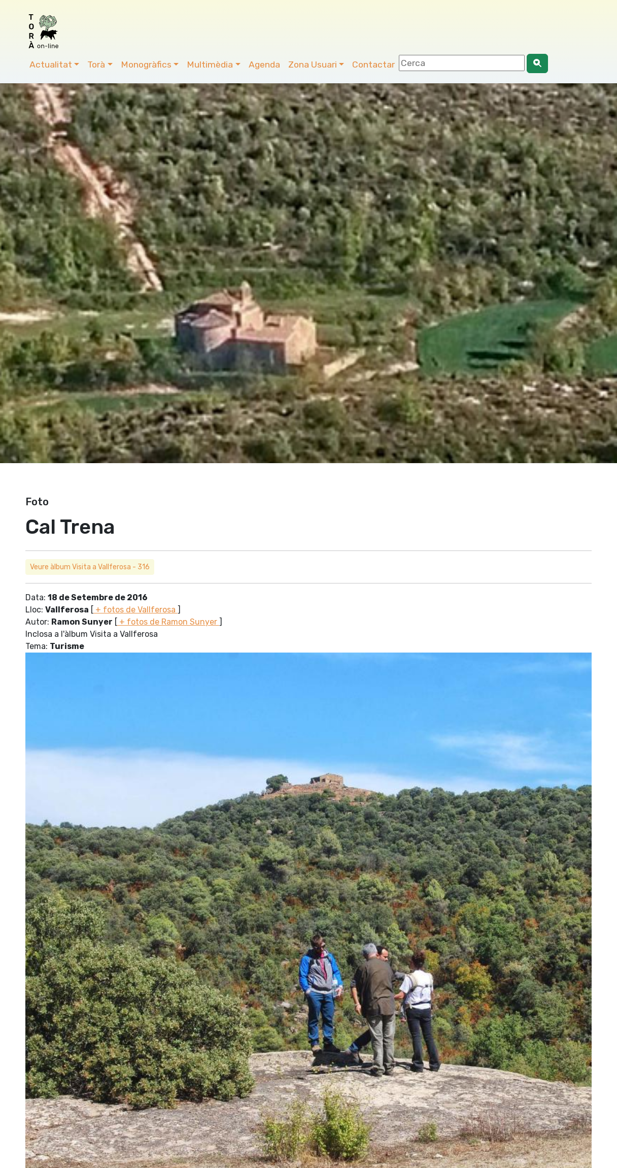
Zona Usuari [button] (312, 64)
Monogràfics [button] (146, 64)
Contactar (373, 64)
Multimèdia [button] (210, 64)
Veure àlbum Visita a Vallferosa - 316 (90, 567)
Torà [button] (96, 64)
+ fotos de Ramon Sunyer (168, 622)
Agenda (264, 64)
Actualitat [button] (50, 64)
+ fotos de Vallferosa (135, 609)
